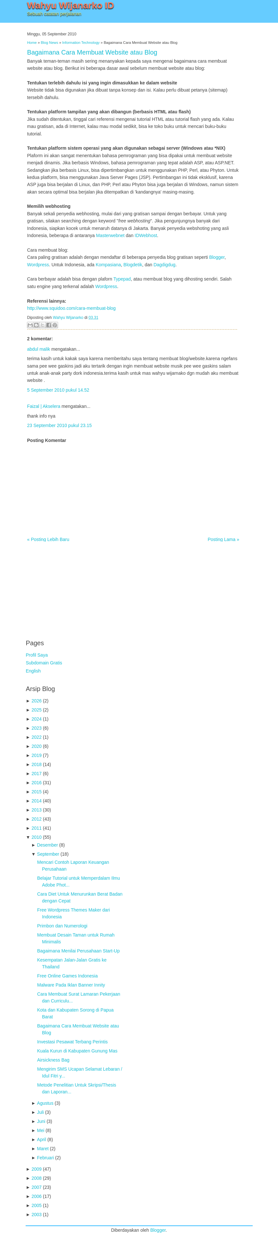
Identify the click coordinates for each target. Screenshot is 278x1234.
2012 (36, 819)
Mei (40, 1130)
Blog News (49, 42)
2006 (36, 1196)
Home (32, 42)
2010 (36, 837)
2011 (36, 828)
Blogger (216, 257)
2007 (36, 1187)
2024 (36, 719)
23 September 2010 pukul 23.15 (59, 425)
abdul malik (38, 349)
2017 (36, 773)
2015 (36, 791)
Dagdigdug (164, 264)
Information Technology (81, 42)
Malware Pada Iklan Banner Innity (71, 985)
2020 (36, 746)
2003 (36, 1214)
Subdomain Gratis (44, 662)
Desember (47, 845)
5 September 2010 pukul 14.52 (58, 390)
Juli (40, 1112)
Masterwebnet (110, 235)
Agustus (45, 1103)
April (41, 1139)
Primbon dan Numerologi (62, 925)
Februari (45, 1157)
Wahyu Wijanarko (68, 317)
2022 (36, 737)
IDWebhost (146, 235)
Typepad (122, 279)
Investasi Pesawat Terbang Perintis (72, 1041)
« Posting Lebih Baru (48, 539)
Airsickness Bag (53, 1060)
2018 (36, 764)
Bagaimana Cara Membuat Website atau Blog (92, 52)
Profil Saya (37, 655)
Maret (43, 1148)
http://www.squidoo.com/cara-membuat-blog (71, 308)
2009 (36, 1169)
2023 (36, 728)
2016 (36, 782)
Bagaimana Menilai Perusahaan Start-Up (78, 950)
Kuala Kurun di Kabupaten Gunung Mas (77, 1050)
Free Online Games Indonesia (67, 975)
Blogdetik (133, 264)
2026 (36, 700)
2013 (36, 809)
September (48, 854)
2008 (36, 1178)
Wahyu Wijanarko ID (70, 5)
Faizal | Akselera (43, 406)
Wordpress (38, 264)
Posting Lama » (223, 539)
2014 (36, 800)
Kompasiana (108, 264)
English (33, 671)
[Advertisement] (74, 587)
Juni (41, 1121)
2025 (36, 709)
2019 (36, 755)
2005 (36, 1205)
